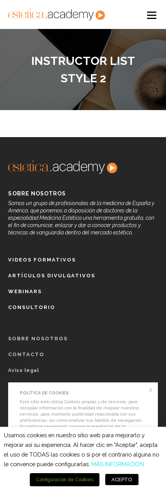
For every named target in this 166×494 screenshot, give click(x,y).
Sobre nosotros (38, 338)
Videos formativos (42, 260)
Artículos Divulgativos (51, 275)
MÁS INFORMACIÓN (117, 464)
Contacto (26, 354)
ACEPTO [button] (121, 479)
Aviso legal (23, 370)
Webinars (25, 291)
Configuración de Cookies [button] (64, 479)
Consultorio (31, 307)
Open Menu (151, 15)
